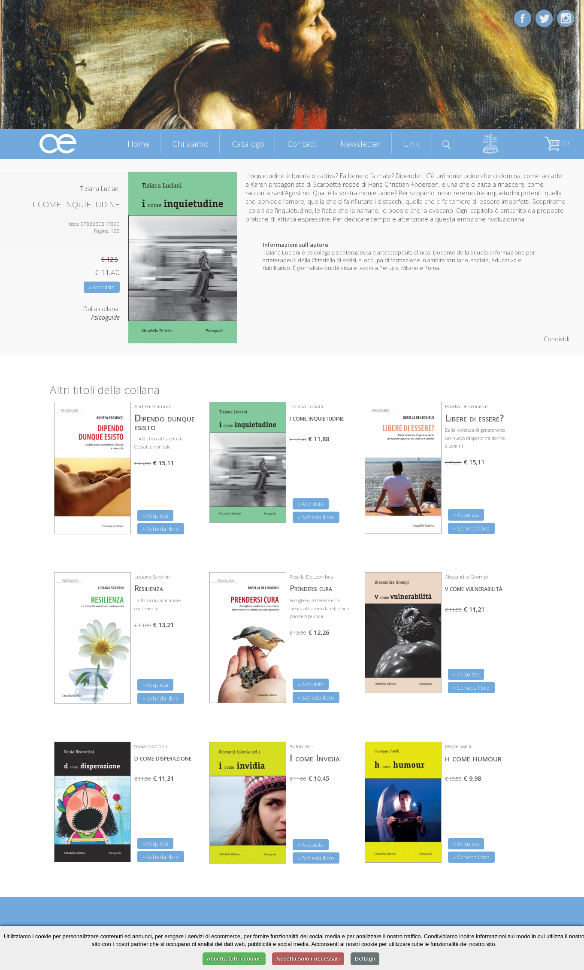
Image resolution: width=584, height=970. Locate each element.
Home (138, 143)
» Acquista (102, 287)
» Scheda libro (160, 529)
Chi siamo (190, 143)
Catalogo (248, 143)
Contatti (302, 143)
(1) (557, 143)
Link (411, 143)
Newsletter (360, 143)
